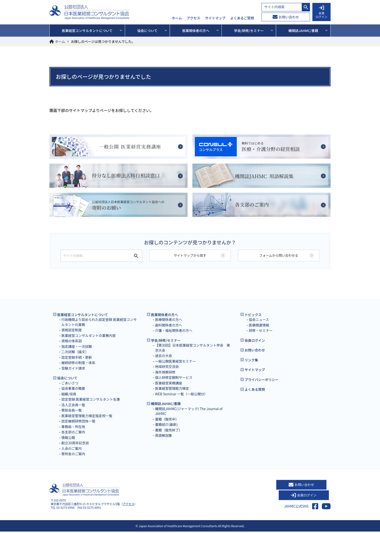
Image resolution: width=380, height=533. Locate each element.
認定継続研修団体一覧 (78, 426)
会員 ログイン (321, 12)
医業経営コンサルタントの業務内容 (88, 340)
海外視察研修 (165, 377)
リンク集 (251, 365)
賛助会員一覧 (71, 415)
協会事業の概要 (73, 393)
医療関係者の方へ (168, 324)
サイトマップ (215, 18)
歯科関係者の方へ (168, 330)
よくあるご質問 (242, 18)
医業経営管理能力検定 (172, 393)
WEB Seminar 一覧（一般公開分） (181, 399)
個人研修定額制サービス (173, 382)
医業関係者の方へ (164, 319)
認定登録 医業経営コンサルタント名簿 (90, 404)
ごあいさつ (69, 388)
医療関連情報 (259, 330)
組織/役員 (68, 399)
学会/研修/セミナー (166, 345)
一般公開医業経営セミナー (175, 366)
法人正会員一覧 (73, 409)
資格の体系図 (71, 345)
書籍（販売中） (167, 424)
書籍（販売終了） (168, 435)
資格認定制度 (71, 335)
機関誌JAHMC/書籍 (166, 408)
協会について (67, 383)
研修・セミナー (260, 335)
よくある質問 (255, 394)
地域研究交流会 (167, 371)
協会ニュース (259, 324)
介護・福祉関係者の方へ (173, 335)
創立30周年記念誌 (75, 447)
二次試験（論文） (74, 356)
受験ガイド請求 (73, 373)
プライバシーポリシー (261, 384)
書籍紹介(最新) (166, 429)
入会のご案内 (71, 453)
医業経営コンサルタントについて (82, 319)
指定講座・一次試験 (76, 351)
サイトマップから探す (190, 260)
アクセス (193, 18)
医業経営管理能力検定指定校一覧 (86, 420)
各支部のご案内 (73, 437)
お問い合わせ (286, 17)
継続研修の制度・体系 (78, 367)
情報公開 (68, 442)
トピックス (253, 319)
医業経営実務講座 (168, 388)
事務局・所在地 (73, 431)
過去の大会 (163, 360)
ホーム (177, 18)
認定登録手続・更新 (76, 362)
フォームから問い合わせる (278, 260)
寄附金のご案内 (73, 458)
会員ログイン (255, 345)
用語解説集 (163, 440)
